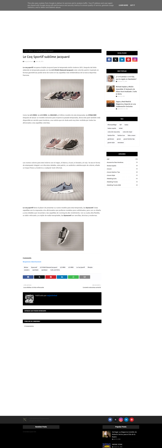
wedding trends (122, 182)
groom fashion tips (129, 139)
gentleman (111, 139)
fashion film (111, 135)
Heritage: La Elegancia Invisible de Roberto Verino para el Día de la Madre (124, 434)
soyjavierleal (29, 61)
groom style (111, 142)
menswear (121, 142)
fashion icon (121, 135)
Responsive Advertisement (32, 262)
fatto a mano (131, 135)
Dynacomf (34, 267)
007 (121, 125)
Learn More (123, 5)
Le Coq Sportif (80, 267)
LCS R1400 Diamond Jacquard (48, 267)
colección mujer (127, 132)
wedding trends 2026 (122, 185)
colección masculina (114, 132)
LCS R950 (70, 267)
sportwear (44, 270)
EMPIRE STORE (117, 444)
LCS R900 (62, 267)
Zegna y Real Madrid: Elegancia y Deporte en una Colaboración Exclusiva (126, 104)
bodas (126, 125)
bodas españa (112, 128)
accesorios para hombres (122, 162)
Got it (132, 5)
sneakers (27, 270)
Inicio (26, 51)
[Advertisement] (81, 30)
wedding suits (122, 178)
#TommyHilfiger (112, 125)
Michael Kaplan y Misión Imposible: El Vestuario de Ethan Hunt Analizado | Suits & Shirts (126, 90)
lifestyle (90, 267)
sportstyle (35, 270)
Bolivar (31, 51)
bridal (121, 128)
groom (119, 139)
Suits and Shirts (55, 270)
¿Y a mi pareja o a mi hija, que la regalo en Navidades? (126, 78)
